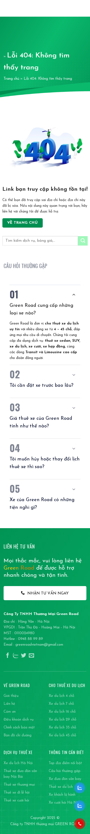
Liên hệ (9, 704)
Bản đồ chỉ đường (17, 735)
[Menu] (83, 8)
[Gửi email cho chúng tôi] (31, 656)
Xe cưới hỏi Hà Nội (64, 803)
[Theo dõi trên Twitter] (23, 656)
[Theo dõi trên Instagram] (15, 656)
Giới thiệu (11, 696)
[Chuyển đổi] (73, 294)
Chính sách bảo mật (19, 727)
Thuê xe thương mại (19, 785)
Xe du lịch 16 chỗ (62, 712)
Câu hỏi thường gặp (64, 771)
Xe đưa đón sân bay (65, 779)
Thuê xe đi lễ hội (17, 793)
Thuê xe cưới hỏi (16, 800)
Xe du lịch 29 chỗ (62, 720)
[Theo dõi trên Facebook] (7, 656)
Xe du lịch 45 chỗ (62, 735)
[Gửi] (83, 241)
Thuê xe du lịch (61, 787)
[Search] (76, 8)
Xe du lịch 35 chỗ (62, 727)
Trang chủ (11, 79)
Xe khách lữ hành (62, 795)
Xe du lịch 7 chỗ (61, 704)
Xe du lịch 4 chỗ (61, 696)
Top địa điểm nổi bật (65, 763)
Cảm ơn (10, 712)
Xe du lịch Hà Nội (18, 763)
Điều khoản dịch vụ (19, 720)
